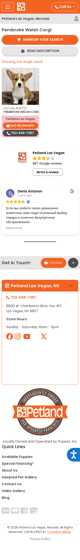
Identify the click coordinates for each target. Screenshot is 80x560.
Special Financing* (18, 463)
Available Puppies (17, 456)
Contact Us (12, 484)
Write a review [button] (47, 172)
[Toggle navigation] (8, 7)
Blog (5, 497)
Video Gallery (13, 490)
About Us (9, 470)
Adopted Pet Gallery (19, 477)
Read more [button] (14, 228)
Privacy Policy (40, 539)
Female (15, 108)
